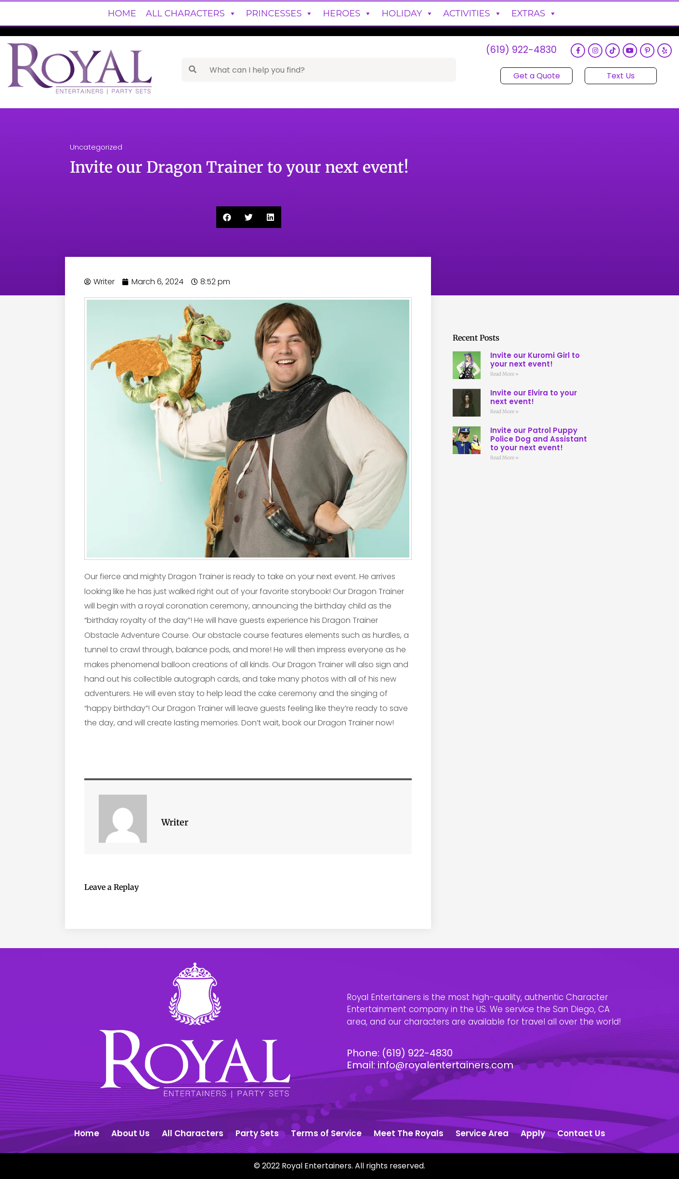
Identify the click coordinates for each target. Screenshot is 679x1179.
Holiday (407, 13)
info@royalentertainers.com (446, 1065)
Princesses (279, 13)
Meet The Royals (409, 1133)
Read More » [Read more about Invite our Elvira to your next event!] (504, 411)
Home (122, 13)
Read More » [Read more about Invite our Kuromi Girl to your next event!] (504, 374)
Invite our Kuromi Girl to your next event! (535, 359)
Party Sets (257, 1133)
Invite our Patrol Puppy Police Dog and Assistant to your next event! (538, 439)
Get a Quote (536, 75)
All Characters (191, 13)
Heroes (347, 13)
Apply (533, 1133)
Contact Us (581, 1133)
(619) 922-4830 (520, 50)
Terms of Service (326, 1133)
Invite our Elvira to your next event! (533, 397)
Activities (472, 13)
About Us (130, 1133)
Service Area (482, 1133)
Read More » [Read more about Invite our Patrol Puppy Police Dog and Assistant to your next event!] (504, 458)
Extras (534, 13)
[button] (227, 217)
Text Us (621, 75)
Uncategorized (96, 147)
